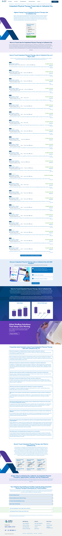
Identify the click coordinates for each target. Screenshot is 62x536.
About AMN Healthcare (38, 523)
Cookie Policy (35, 533)
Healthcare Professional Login (49, 527)
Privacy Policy (24, 533)
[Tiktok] (12, 530)
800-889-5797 (10, 527)
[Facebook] (5, 530)
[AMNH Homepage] (4, 1)
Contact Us (48, 523)
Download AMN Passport (35, 283)
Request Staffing (13, 333)
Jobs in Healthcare (26, 523)
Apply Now (55, 1)
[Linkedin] (8, 530)
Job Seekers (10, 1)
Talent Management (23, 1)
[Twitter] (7, 530)
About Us (38, 1)
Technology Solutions (32, 1)
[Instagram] (15, 530)
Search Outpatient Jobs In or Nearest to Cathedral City (31, 255)
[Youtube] (14, 530)
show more (51, 67)
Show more (31, 481)
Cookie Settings (40, 533)
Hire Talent (16, 1)
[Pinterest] (10, 530)
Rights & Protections (30, 533)
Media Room (37, 528)
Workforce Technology (26, 528)
